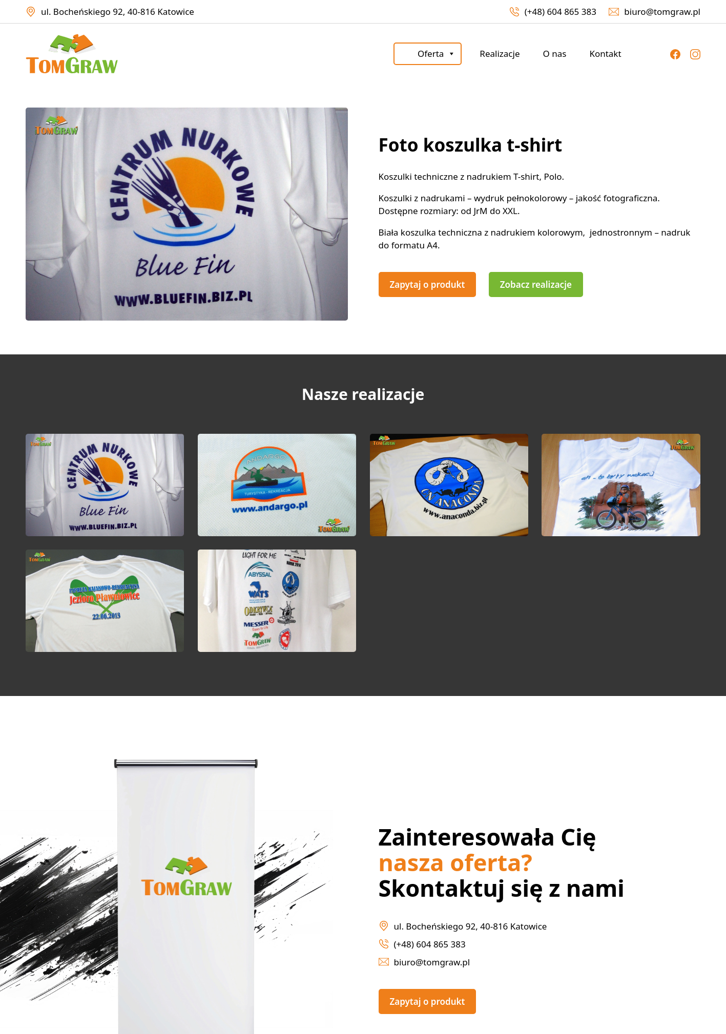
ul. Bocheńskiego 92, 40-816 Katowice (117, 11)
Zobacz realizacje (536, 284)
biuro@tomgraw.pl (662, 11)
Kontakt (605, 53)
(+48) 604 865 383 (560, 11)
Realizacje (500, 53)
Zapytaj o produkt (427, 284)
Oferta (436, 54)
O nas (554, 53)
